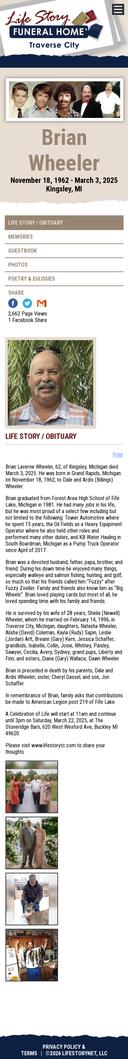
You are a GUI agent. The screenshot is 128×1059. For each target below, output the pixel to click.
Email (41, 303)
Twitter (27, 303)
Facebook (13, 303)
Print (118, 455)
